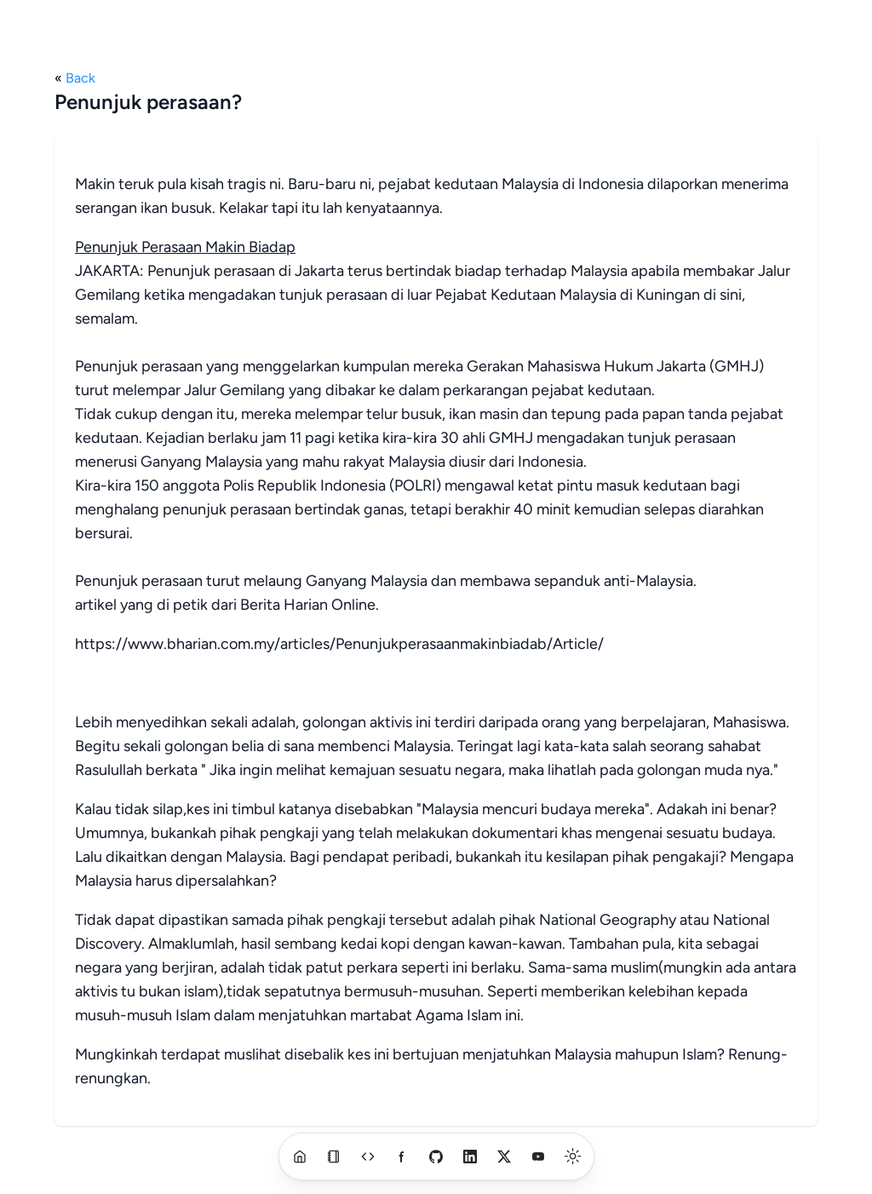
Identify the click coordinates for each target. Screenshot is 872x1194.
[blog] (334, 1156)
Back (80, 78)
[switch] (573, 1156)
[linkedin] (470, 1156)
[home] (300, 1156)
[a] (368, 1156)
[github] (436, 1156)
